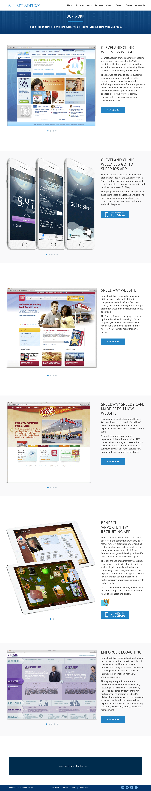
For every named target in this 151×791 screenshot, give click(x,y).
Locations (55, 788)
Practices (80, 5)
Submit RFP (83, 788)
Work (89, 5)
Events (129, 5)
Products (99, 5)
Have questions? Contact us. (75, 766)
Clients (109, 5)
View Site (113, 109)
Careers (119, 5)
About (69, 5)
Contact (65, 788)
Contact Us (140, 5)
